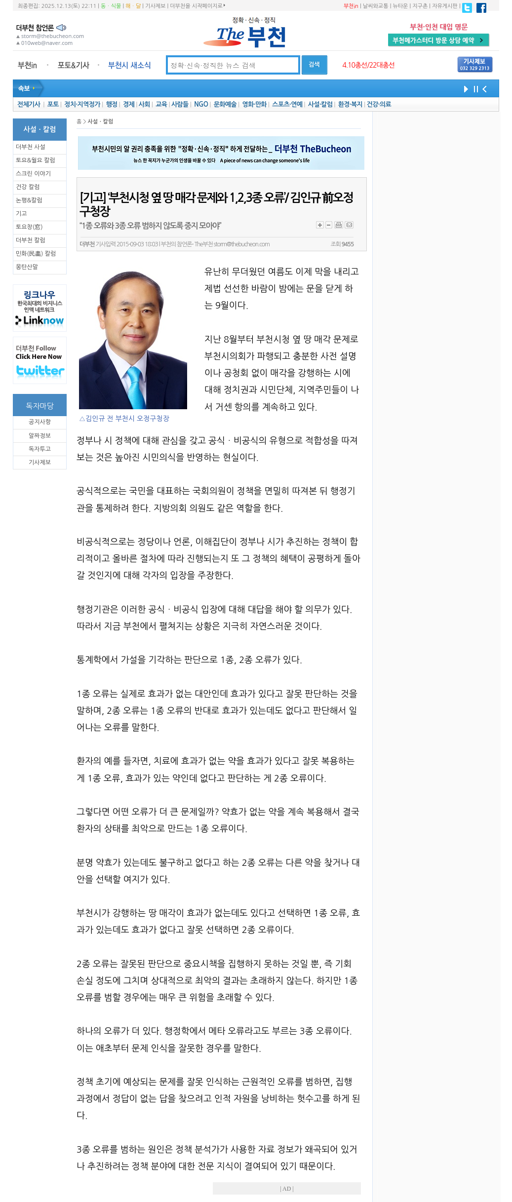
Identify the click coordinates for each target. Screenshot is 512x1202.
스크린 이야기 (33, 174)
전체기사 (28, 104)
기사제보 (155, 6)
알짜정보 (40, 436)
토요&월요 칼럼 (35, 160)
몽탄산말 (27, 267)
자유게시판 (445, 6)
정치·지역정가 (82, 104)
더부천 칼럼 (30, 240)
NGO (201, 104)
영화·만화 (254, 104)
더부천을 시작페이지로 (197, 6)
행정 (111, 104)
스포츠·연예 (287, 104)
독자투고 (40, 449)
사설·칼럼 (320, 104)
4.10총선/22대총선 (368, 65)
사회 (144, 104)
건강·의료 (379, 104)
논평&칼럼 (29, 200)
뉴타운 (400, 6)
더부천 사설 (30, 147)
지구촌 (420, 6)
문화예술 (225, 104)
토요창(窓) (29, 227)
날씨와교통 (376, 6)
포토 (53, 104)
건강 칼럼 (27, 187)
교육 (161, 104)
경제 (128, 104)
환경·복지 (350, 104)
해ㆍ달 (133, 6)
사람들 (180, 104)
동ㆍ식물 (111, 6)
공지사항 (40, 422)
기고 (21, 214)
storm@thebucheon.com (242, 244)
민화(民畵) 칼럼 (36, 254)
